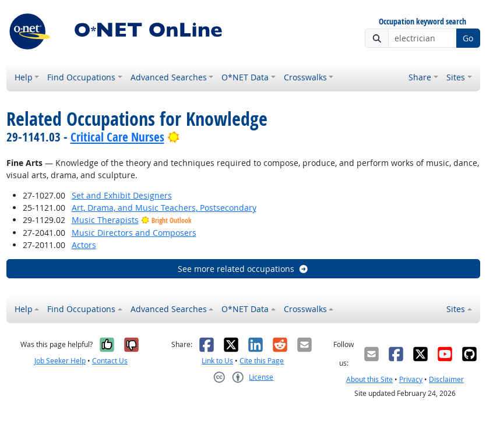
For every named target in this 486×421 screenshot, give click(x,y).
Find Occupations (81, 77)
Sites (455, 77)
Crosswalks (305, 77)
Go (468, 38)
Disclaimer (446, 379)
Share (419, 77)
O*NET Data (245, 77)
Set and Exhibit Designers (122, 195)
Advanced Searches (169, 77)
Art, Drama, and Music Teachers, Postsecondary (164, 207)
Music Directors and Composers (134, 232)
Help (24, 77)
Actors (84, 244)
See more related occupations (243, 268)
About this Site (369, 379)
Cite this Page (262, 361)
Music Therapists (105, 219)
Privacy (410, 379)
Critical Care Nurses (117, 137)
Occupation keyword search (422, 22)
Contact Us (110, 361)
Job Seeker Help (60, 361)
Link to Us (217, 361)
